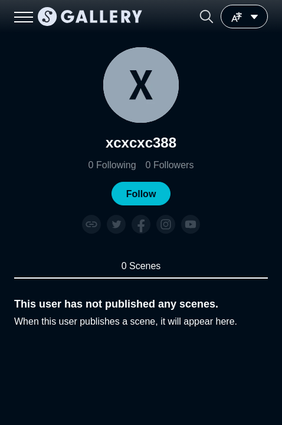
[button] (206, 16)
